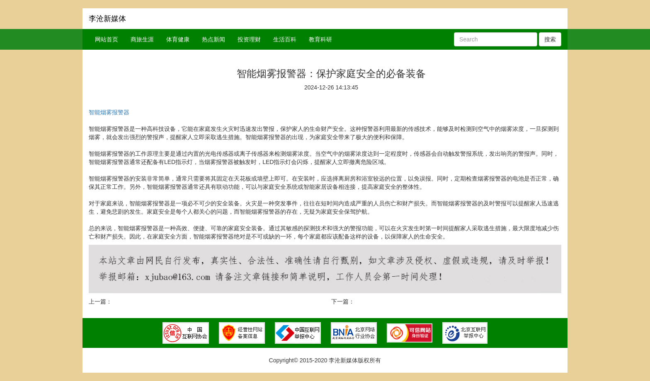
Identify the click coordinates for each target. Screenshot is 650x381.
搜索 (550, 39)
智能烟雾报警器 (109, 112)
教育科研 (320, 39)
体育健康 (177, 39)
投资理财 (249, 39)
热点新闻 (213, 39)
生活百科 (284, 39)
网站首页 (106, 39)
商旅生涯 (142, 39)
